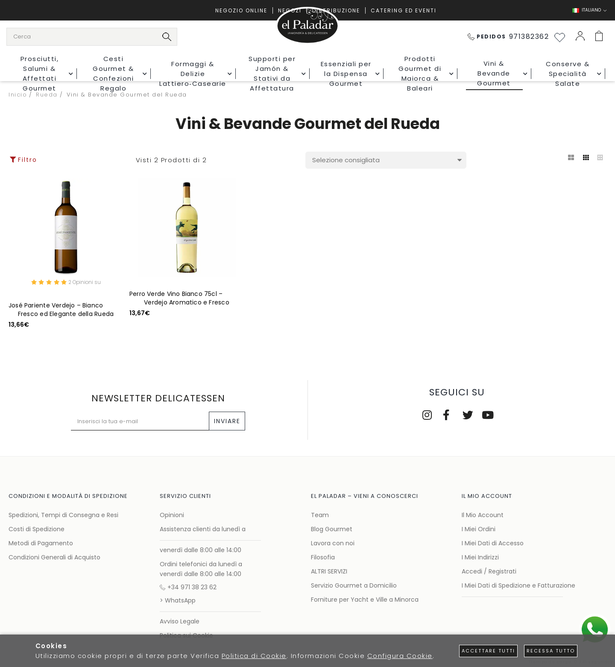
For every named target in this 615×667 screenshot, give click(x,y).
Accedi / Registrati (489, 571)
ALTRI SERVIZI (329, 571)
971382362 (508, 36)
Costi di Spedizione (36, 529)
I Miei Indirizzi (480, 557)
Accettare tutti (488, 650)
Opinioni (172, 515)
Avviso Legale (179, 621)
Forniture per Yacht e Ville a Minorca (365, 599)
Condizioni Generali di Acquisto (54, 557)
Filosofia (323, 557)
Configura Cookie (400, 655)
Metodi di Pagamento (41, 543)
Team (320, 515)
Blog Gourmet (331, 529)
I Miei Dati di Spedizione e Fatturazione (518, 585)
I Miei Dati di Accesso (493, 543)
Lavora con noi (332, 543)
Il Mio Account (483, 515)
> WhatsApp (178, 600)
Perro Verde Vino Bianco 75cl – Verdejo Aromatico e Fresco (179, 298)
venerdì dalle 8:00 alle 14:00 (200, 550)
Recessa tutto (551, 650)
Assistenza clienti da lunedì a (203, 529)
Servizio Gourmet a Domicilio (354, 585)
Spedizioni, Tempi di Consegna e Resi (63, 515)
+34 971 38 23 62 (188, 587)
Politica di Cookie (254, 655)
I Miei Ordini (478, 529)
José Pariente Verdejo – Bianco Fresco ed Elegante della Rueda (61, 310)
